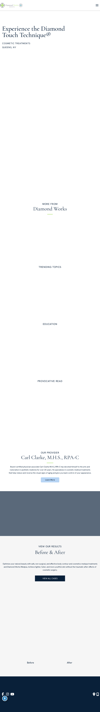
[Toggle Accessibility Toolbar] (4, 698)
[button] (50, 480)
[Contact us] (94, 694)
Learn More (50, 480)
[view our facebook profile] (3, 694)
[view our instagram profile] (7, 694)
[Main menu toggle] (97, 5)
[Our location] (97, 694)
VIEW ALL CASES (50, 578)
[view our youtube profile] (12, 694)
